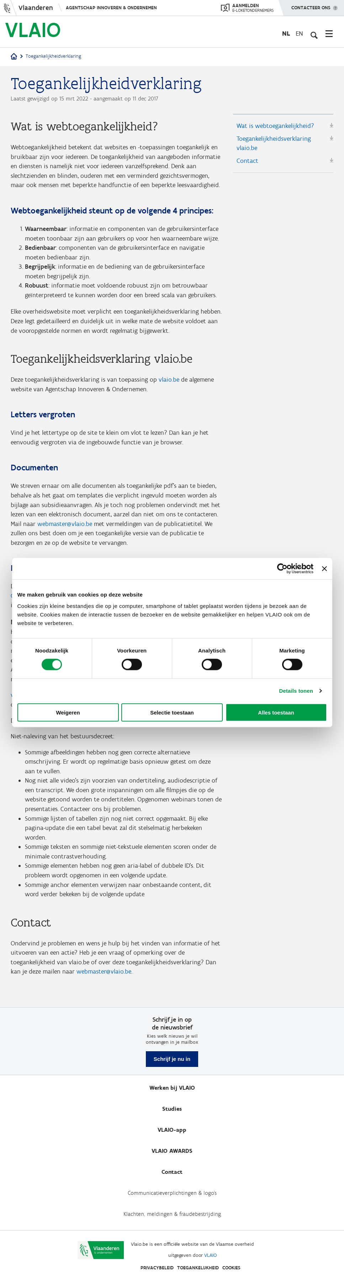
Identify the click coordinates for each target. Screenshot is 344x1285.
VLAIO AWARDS (172, 1150)
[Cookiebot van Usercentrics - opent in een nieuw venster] (282, 568)
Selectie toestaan (172, 712)
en (299, 33)
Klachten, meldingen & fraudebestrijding (172, 1214)
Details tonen (296, 691)
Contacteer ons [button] (310, 5)
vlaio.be (169, 382)
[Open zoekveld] (313, 33)
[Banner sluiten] (324, 568)
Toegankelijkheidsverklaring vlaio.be (274, 144)
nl (286, 33)
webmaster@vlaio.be (64, 528)
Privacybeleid (157, 1268)
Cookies (231, 1268)
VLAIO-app (172, 1129)
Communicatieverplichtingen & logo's (172, 1192)
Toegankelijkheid (198, 1268)
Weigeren (68, 712)
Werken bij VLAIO (172, 1087)
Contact (247, 161)
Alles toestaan (276, 712)
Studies (172, 1108)
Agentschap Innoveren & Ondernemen (111, 8)
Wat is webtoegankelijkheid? (275, 126)
